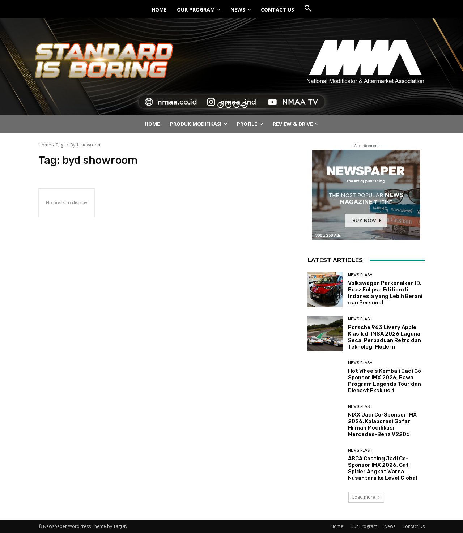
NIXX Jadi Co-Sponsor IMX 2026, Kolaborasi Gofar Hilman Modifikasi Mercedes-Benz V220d (382, 425)
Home (44, 145)
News (389, 526)
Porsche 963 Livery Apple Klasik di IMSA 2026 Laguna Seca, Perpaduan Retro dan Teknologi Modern (384, 337)
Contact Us (413, 526)
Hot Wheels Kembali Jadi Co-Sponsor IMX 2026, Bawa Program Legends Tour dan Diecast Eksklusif (386, 381)
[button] (308, 8)
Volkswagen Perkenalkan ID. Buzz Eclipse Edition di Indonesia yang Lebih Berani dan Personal (385, 293)
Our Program (363, 526)
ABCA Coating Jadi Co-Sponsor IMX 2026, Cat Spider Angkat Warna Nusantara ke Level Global (382, 468)
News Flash (360, 275)
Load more (366, 497)
